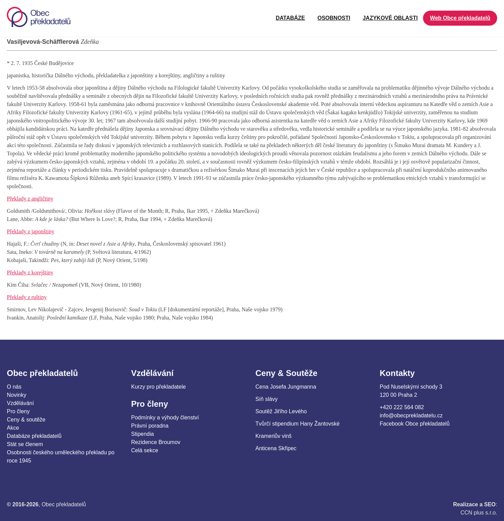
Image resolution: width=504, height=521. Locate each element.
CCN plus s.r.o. (478, 513)
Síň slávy (267, 399)
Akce (13, 428)
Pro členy (18, 411)
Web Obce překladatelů (460, 18)
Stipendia (142, 434)
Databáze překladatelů (34, 436)
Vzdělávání (20, 403)
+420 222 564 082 (402, 407)
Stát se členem (25, 444)
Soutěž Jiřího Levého (281, 411)
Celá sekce (144, 450)
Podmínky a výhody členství (165, 417)
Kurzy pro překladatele (158, 387)
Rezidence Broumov (155, 442)
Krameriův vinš (274, 436)
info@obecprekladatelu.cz (411, 415)
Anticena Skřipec (276, 448)
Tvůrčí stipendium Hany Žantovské (298, 424)
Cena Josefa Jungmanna (286, 387)
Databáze (290, 18)
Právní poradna (149, 426)
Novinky (16, 395)
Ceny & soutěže (26, 419)
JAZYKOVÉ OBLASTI (390, 18)
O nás (14, 387)
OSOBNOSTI (333, 18)
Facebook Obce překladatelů (415, 424)
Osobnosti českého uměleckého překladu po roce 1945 (60, 457)
